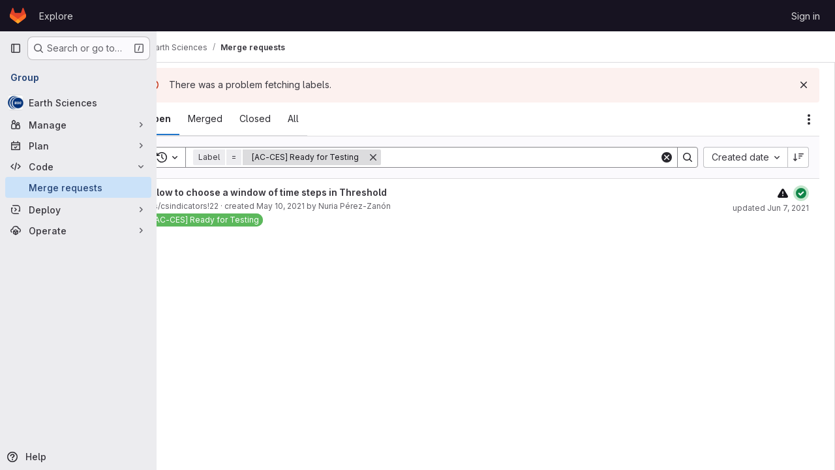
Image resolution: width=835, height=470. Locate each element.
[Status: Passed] (801, 193)
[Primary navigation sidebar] (15, 48)
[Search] (537, 157)
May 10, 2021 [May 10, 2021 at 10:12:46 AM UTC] (315, 206)
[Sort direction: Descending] (798, 157)
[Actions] (808, 119)
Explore (56, 16)
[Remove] (408, 157)
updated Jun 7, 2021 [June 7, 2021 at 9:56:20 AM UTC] (771, 208)
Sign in (805, 16)
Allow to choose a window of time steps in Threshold (302, 192)
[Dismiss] (804, 85)
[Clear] (667, 157)
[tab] (193, 118)
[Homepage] (18, 15)
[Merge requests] (78, 187)
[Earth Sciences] (78, 102)
